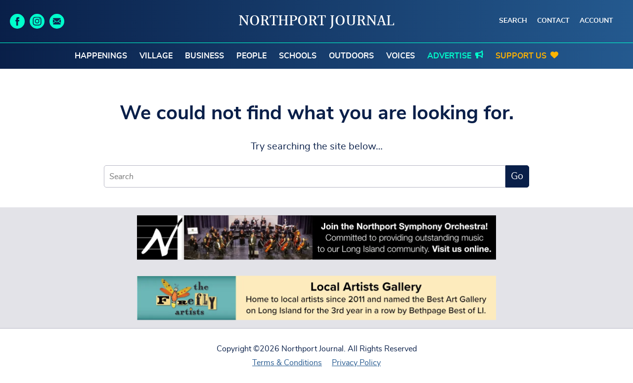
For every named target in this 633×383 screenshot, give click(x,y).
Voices (400, 56)
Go (517, 176)
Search (513, 20)
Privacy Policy (356, 363)
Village (156, 56)
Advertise (449, 56)
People (251, 56)
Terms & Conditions (287, 363)
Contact (553, 20)
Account (596, 20)
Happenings (101, 56)
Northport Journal (316, 21)
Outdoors (351, 56)
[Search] (304, 176)
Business (204, 56)
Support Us (521, 56)
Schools (297, 56)
